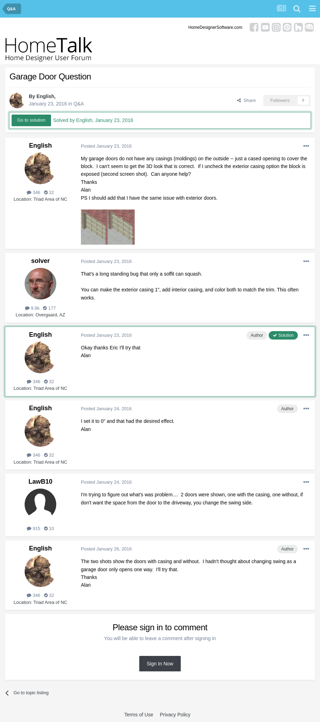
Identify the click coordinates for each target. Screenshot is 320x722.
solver (40, 260)
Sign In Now (160, 663)
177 (49, 308)
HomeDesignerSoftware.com (215, 27)
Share (246, 100)
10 (49, 528)
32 (49, 192)
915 (33, 528)
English (46, 96)
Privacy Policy (175, 714)
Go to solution (31, 120)
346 (33, 192)
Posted (106, 146)
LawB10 (40, 481)
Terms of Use (138, 714)
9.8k (32, 308)
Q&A (78, 104)
